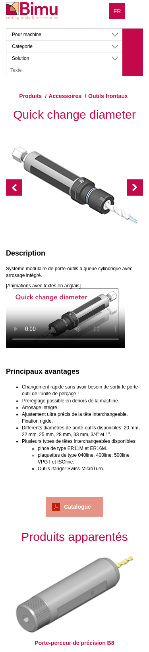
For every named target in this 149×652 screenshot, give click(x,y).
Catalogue (77, 507)
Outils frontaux (108, 96)
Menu (137, 11)
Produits (30, 96)
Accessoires (64, 96)
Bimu (32, 11)
